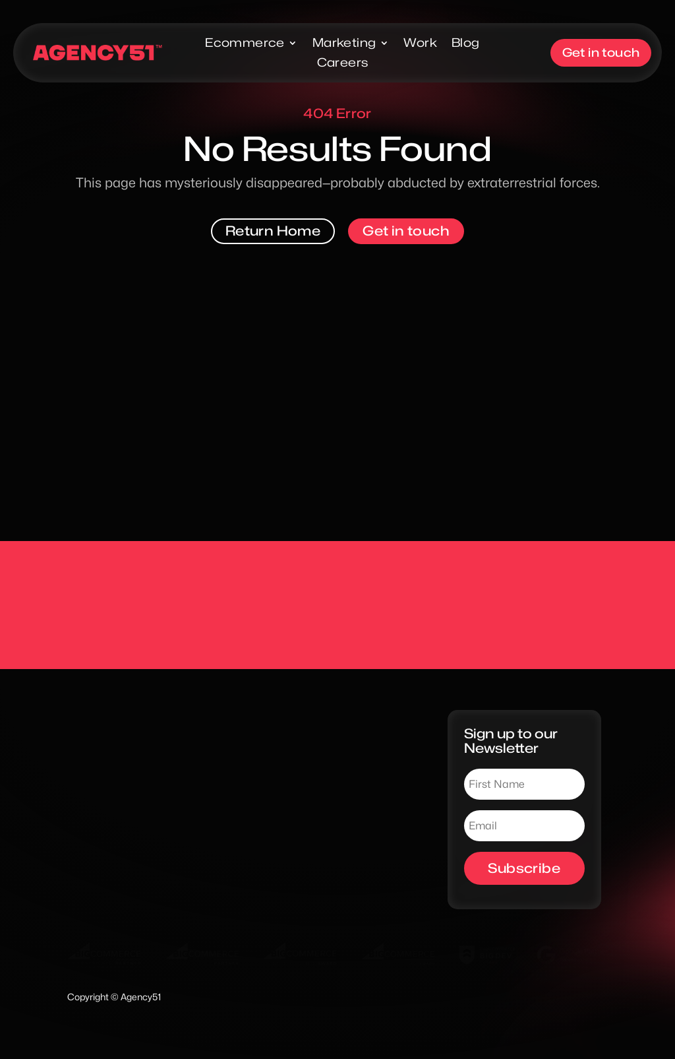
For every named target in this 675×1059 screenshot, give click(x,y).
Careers (342, 63)
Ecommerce (245, 43)
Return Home (272, 231)
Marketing (344, 43)
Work (420, 43)
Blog (466, 43)
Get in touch (603, 52)
